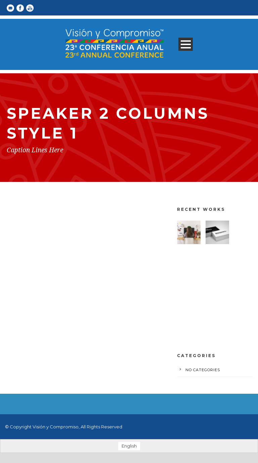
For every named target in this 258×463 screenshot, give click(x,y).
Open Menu (185, 44)
